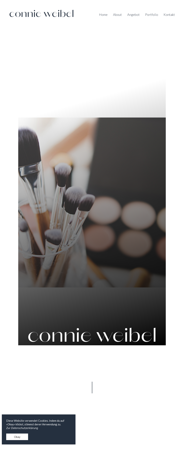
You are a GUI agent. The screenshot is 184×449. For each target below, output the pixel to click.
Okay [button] (17, 436)
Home (103, 15)
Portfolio (151, 15)
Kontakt (169, 15)
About (117, 15)
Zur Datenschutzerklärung (22, 428)
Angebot (133, 15)
